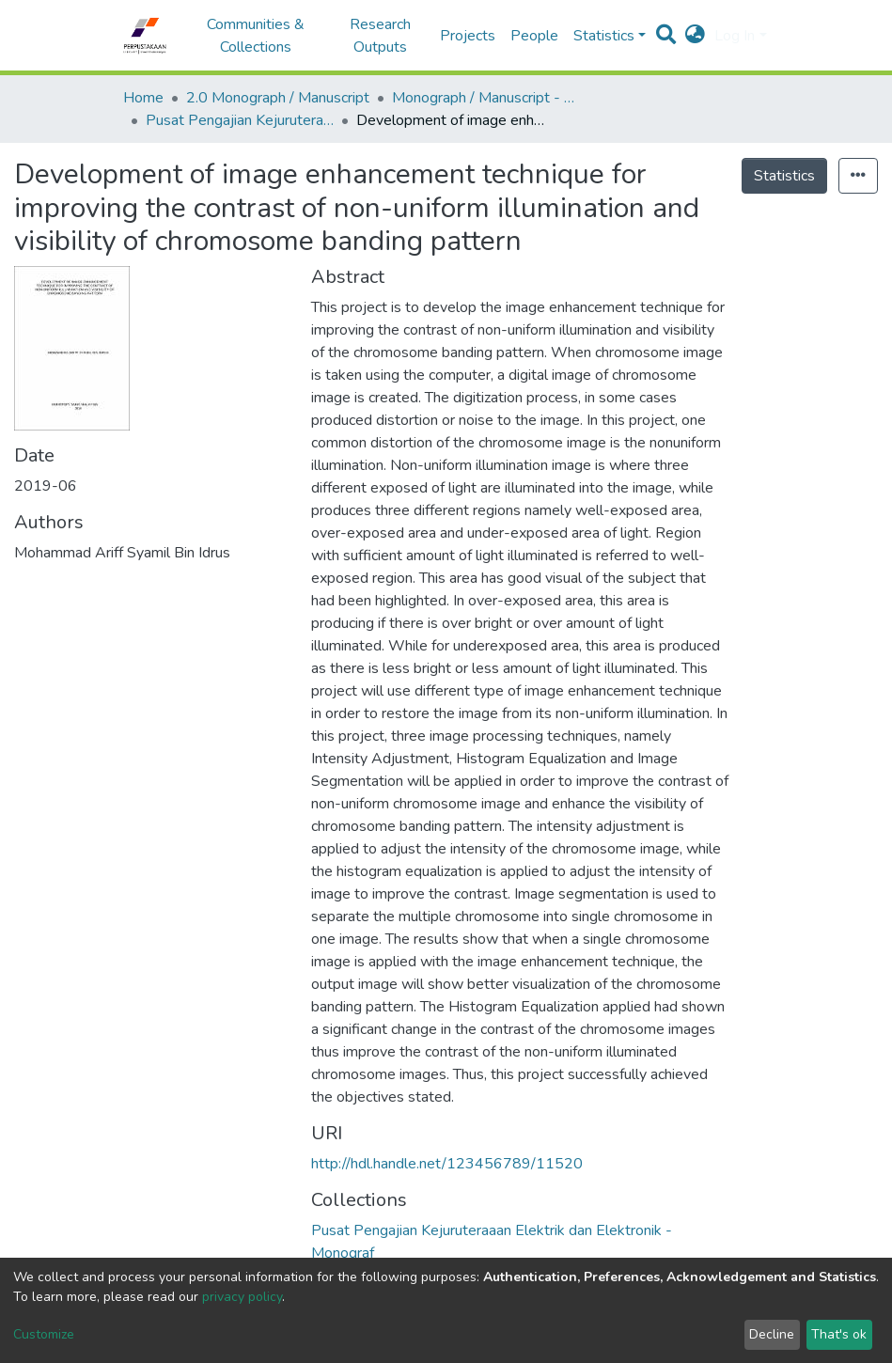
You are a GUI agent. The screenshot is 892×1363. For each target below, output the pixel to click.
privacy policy (242, 1297)
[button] (695, 35)
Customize (43, 1334)
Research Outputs (380, 35)
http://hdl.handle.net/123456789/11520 (447, 1163)
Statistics (784, 175)
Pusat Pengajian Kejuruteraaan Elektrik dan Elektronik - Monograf (240, 120)
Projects (467, 35)
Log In (734, 35)
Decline (771, 1334)
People (534, 35)
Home (143, 97)
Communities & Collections (256, 35)
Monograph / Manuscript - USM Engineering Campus (486, 97)
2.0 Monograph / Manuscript (277, 97)
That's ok (839, 1334)
